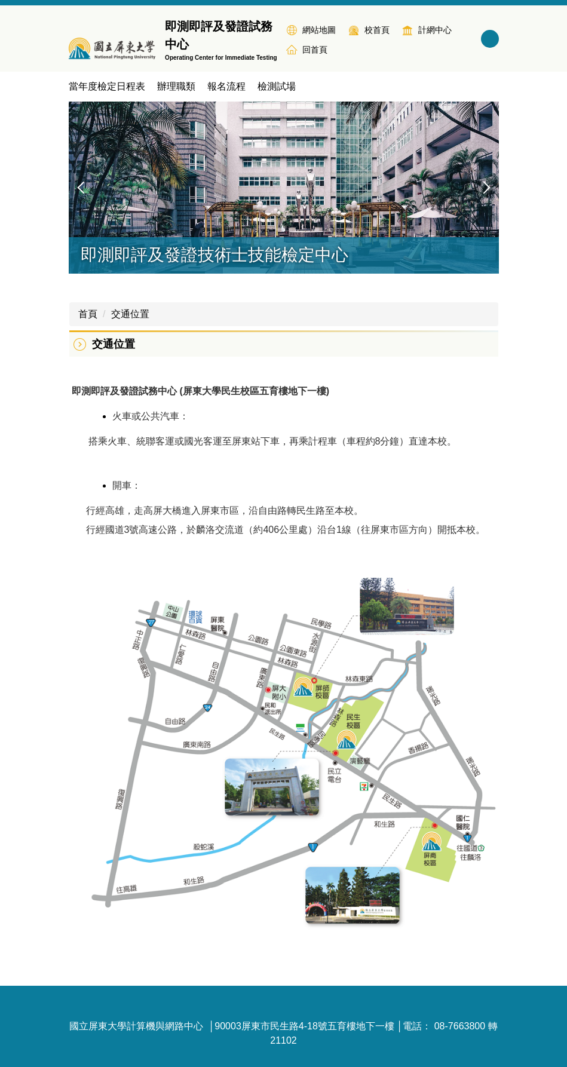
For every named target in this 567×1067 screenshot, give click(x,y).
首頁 (87, 314)
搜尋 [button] (490, 39)
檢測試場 (277, 86)
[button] (84, 188)
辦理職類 (176, 86)
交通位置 (130, 314)
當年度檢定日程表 (107, 86)
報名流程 (226, 86)
